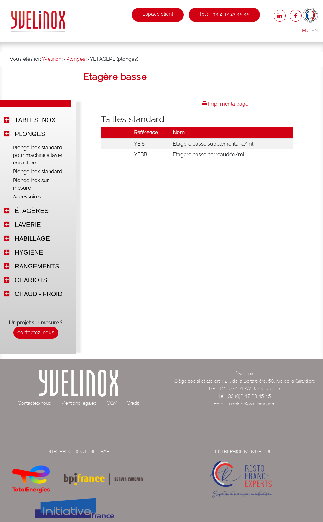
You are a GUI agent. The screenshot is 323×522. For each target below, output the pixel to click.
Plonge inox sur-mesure (32, 184)
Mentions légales (79, 403)
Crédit (133, 403)
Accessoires (27, 197)
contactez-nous (35, 333)
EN (314, 31)
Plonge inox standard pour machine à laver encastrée (37, 155)
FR (305, 31)
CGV (112, 403)
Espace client (157, 14)
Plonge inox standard (37, 172)
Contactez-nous (34, 403)
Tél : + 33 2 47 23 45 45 (224, 14)
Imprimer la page (225, 104)
